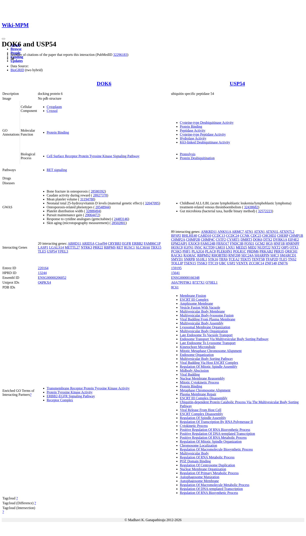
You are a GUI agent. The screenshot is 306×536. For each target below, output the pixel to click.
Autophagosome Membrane (199, 481)
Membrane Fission (193, 295)
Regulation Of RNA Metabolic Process (207, 457)
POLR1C (239, 251)
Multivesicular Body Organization (204, 331)
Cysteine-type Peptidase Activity (203, 134)
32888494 (93, 211)
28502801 (118, 223)
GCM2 (260, 243)
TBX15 (156, 247)
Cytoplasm (54, 107)
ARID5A (88, 243)
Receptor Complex (60, 400)
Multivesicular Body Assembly (201, 323)
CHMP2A (178, 239)
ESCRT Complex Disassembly (201, 414)
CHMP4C (208, 239)
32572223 (265, 211)
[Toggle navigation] (3, 38)
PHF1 (186, 251)
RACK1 (176, 255)
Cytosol (52, 111)
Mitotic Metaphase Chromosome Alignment (211, 351)
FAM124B (207, 243)
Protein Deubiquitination (197, 158)
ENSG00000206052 (52, 277)
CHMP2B (193, 239)
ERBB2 (137, 243)
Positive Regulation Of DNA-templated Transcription (217, 433)
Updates (17, 61)
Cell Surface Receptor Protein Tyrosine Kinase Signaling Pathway (93, 156)
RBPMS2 (203, 255)
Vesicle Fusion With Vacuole (200, 307)
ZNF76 (283, 263)
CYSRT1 (233, 239)
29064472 (92, 215)
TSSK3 (202, 263)
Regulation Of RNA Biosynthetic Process (209, 493)
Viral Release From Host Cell (200, 410)
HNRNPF (292, 243)
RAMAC (189, 255)
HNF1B (279, 243)
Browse (16, 49)
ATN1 (248, 232)
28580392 (98, 191)
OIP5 (285, 247)
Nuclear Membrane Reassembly (202, 378)
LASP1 (43, 247)
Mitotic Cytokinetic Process (199, 382)
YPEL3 (63, 251)
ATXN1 (259, 232)
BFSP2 (176, 235)
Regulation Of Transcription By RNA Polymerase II (216, 422)
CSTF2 (221, 239)
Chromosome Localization (198, 445)
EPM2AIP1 (179, 243)
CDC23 (256, 235)
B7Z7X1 (198, 282)
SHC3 (274, 255)
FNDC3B (236, 243)
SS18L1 (201, 259)
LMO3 (220, 247)
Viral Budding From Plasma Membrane (207, 319)
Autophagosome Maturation (199, 477)
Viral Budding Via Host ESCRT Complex (209, 362)
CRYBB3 (114, 243)
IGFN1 (188, 247)
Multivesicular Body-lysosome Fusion (206, 315)
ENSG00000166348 (185, 277)
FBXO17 (222, 243)
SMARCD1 (288, 255)
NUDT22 (264, 247)
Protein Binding (58, 132)
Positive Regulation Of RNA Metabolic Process (213, 437)
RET (120, 247)
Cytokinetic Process (194, 426)
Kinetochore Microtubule (197, 347)
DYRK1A (280, 239)
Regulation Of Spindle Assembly (203, 418)
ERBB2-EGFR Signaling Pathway (71, 396)
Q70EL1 (211, 282)
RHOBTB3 (220, 255)
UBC (222, 263)
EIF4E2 (293, 239)
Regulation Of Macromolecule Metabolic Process (214, 485)
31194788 (87, 199)
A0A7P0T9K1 (181, 282)
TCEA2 (233, 259)
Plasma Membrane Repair (198, 394)
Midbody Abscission (194, 370)
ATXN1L (272, 232)
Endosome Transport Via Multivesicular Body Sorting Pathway (224, 339)
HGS (269, 243)
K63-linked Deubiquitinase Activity (205, 142)
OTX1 (294, 247)
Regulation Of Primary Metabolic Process (209, 473)
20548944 (103, 207)
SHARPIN (262, 255)
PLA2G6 (197, 251)
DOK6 (104, 83)
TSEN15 (190, 263)
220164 (43, 268)
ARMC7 (238, 232)
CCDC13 (218, 235)
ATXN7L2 (286, 232)
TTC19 (213, 263)
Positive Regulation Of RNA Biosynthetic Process (215, 430)
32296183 (120, 55)
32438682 (251, 207)
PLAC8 (210, 251)
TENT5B (258, 259)
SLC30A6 (143, 247)
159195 (176, 268)
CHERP (282, 235)
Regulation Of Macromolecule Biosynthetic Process (216, 449)
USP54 (237, 83)
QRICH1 (291, 251)
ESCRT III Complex (194, 299)
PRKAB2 (266, 251)
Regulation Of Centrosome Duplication (207, 465)
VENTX (242, 263)
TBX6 (223, 259)
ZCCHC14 (256, 263)
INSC (198, 247)
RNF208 (234, 255)
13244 (42, 273)
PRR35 (279, 251)
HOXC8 (177, 247)
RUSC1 (129, 247)
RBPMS (110, 247)
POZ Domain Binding (195, 461)
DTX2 (267, 239)
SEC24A (247, 255)
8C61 (175, 287)
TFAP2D (272, 259)
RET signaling (57, 170)
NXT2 (275, 247)
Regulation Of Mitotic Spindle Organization (211, 441)
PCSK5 (176, 251)
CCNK (244, 235)
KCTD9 (209, 247)
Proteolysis (187, 154)
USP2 (231, 263)
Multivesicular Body (194, 453)
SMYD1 (177, 259)
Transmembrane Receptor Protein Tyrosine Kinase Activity (88, 388)
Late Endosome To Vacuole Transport (206, 335)
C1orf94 (101, 243)
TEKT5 (245, 259)
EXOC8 (194, 243)
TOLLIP (177, 263)
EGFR (126, 243)
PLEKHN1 (224, 251)
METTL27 (72, 247)
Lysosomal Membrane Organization (205, 327)
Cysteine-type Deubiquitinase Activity (206, 122)
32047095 (152, 203)
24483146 (121, 219)
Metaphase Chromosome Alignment (205, 390)
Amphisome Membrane (196, 303)
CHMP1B (296, 235)
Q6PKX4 (44, 282)
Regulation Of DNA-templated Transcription (211, 489)
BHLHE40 (189, 235)
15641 (175, 273)
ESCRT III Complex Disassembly (203, 398)
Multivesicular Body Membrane (202, 311)
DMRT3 (246, 239)
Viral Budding (190, 374)
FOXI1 (249, 243)
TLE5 (42, 251)
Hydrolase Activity (193, 138)
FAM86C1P (152, 243)
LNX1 (230, 247)
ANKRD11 (209, 232)
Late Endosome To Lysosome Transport (208, 343)
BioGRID (17, 70)
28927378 (100, 195)
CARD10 (204, 235)
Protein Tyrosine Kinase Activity (70, 392)
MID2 (252, 247)
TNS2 (292, 259)
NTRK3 (86, 247)
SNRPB (189, 259)
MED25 (241, 247)
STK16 (213, 259)
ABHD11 (74, 243)
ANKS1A (224, 232)
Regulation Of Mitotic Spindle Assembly (208, 366)
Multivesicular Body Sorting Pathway (206, 359)
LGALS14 (56, 247)
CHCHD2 (269, 235)
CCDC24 (232, 235)
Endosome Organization (197, 355)
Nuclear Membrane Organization (203, 469)
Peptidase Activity (192, 130)
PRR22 (98, 247)
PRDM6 (253, 251)
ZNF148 (271, 263)
